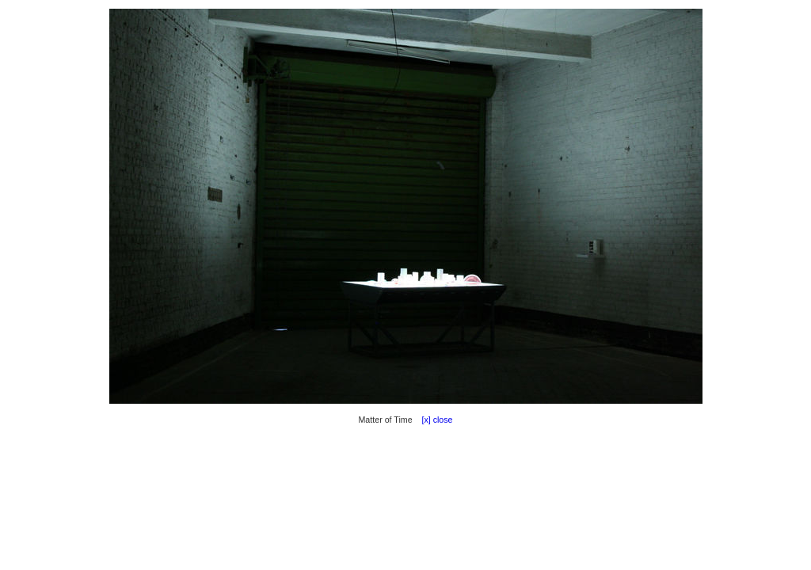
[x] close (434, 419)
